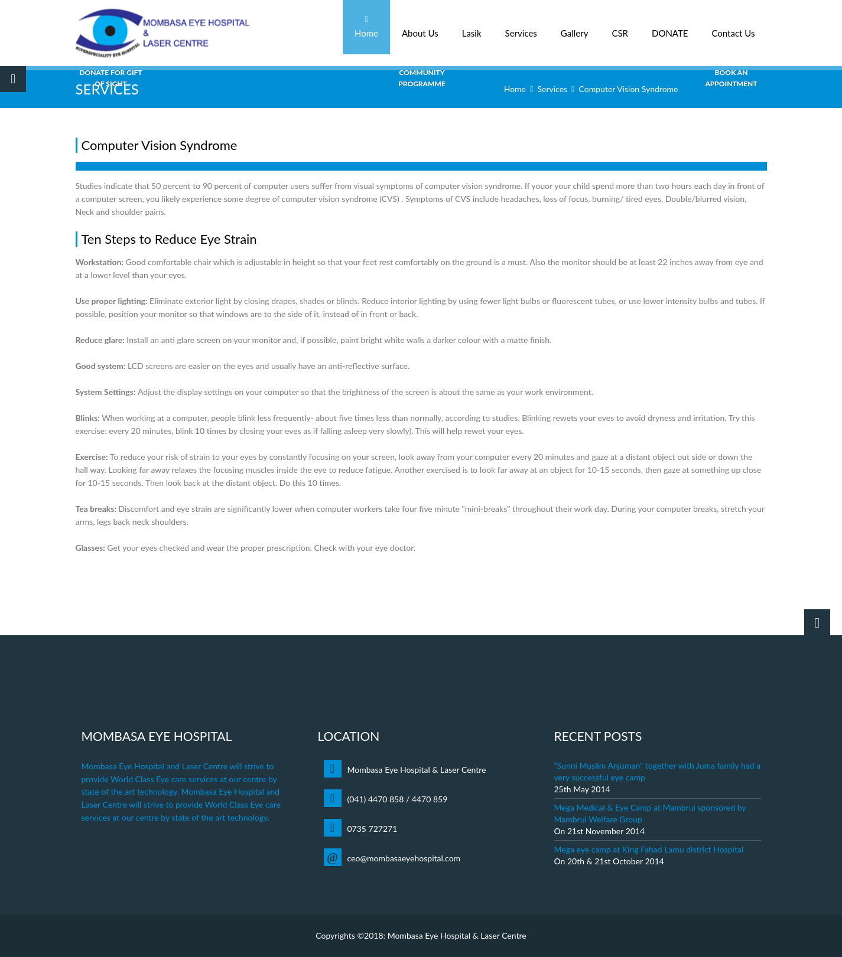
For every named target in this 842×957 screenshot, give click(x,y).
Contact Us (733, 26)
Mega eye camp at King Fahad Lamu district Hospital (649, 849)
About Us (420, 26)
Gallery (575, 26)
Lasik (472, 26)
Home (366, 26)
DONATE (670, 26)
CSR (620, 26)
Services (521, 26)
